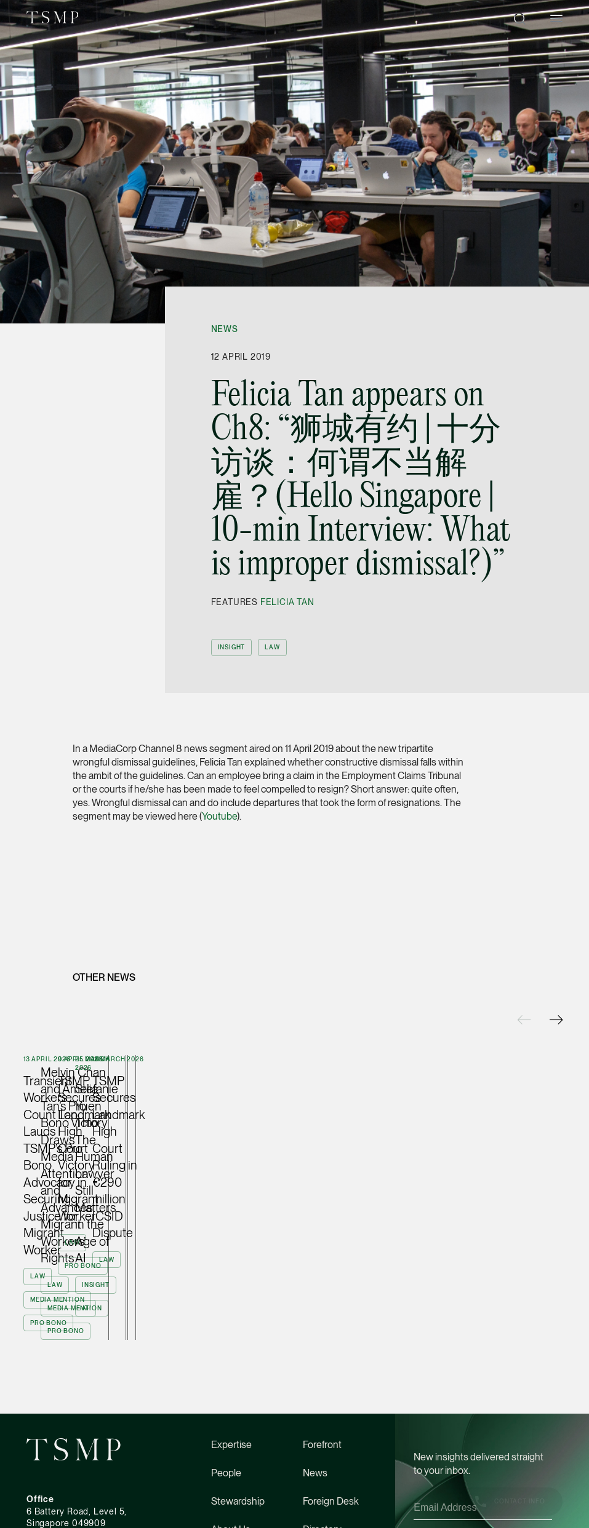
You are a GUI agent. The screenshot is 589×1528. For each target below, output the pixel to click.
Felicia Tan (287, 602)
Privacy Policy (440, 1502)
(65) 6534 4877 (58, 1521)
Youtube (219, 816)
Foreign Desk (331, 1463)
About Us (230, 1491)
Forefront (322, 1406)
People (226, 1435)
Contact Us (326, 1520)
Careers (228, 1520)
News (224, 329)
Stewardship (238, 1463)
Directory (322, 1491)
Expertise (231, 1406)
